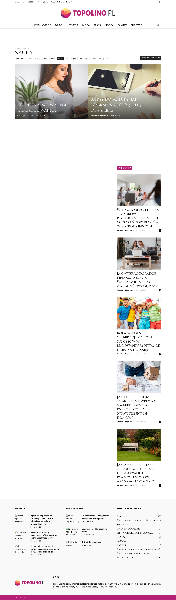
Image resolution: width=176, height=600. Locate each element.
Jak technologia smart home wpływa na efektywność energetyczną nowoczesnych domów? (136, 407)
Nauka (60, 58)
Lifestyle (72, 25)
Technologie (84, 58)
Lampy (121, 537)
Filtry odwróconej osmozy (135, 533)
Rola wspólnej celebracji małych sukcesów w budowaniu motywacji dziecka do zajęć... (138, 341)
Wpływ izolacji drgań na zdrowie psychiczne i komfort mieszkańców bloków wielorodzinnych (138, 218)
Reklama (60, 2)
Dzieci (59, 25)
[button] (158, 25)
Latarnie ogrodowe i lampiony (138, 549)
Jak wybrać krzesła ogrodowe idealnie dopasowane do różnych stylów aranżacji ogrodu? (136, 473)
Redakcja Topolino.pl (26, 115)
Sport (74, 58)
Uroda (109, 25)
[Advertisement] (88, 38)
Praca (97, 25)
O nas (53, 2)
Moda (86, 25)
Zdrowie (136, 25)
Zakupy (122, 25)
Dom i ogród (42, 25)
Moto (53, 58)
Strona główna (43, 2)
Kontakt (69, 2)
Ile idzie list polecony (91, 542)
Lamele (121, 545)
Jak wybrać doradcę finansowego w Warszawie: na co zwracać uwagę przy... (138, 279)
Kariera (122, 516)
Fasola (121, 541)
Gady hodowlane (128, 528)
